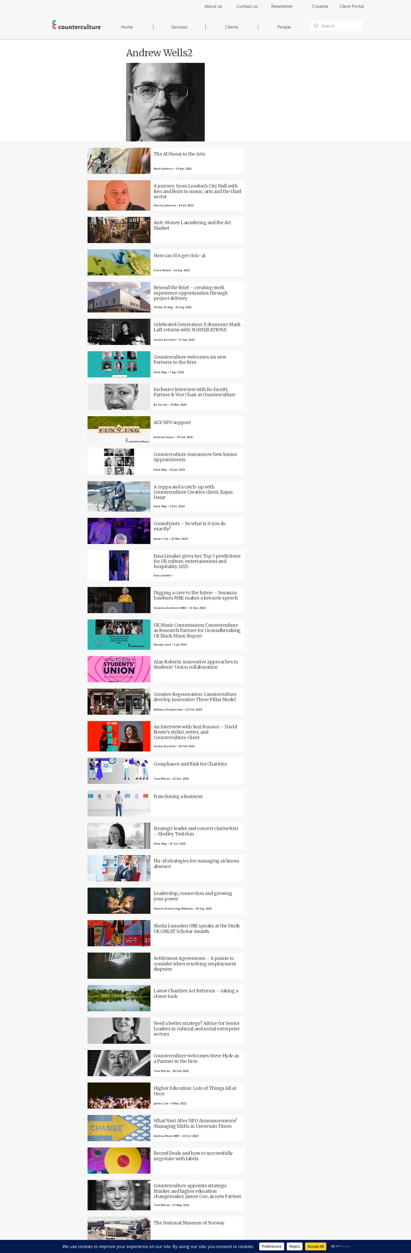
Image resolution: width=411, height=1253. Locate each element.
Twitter (149, 1165)
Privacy (216, 1239)
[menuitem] (208, 9)
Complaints (269, 1239)
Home (127, 27)
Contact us (247, 6)
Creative (320, 6)
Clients (232, 27)
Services (179, 27)
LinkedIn (178, 1165)
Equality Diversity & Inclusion (300, 1239)
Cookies (252, 1239)
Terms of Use (233, 1239)
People (284, 27)
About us (213, 6)
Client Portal (351, 6)
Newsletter (282, 6)
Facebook (120, 1165)
